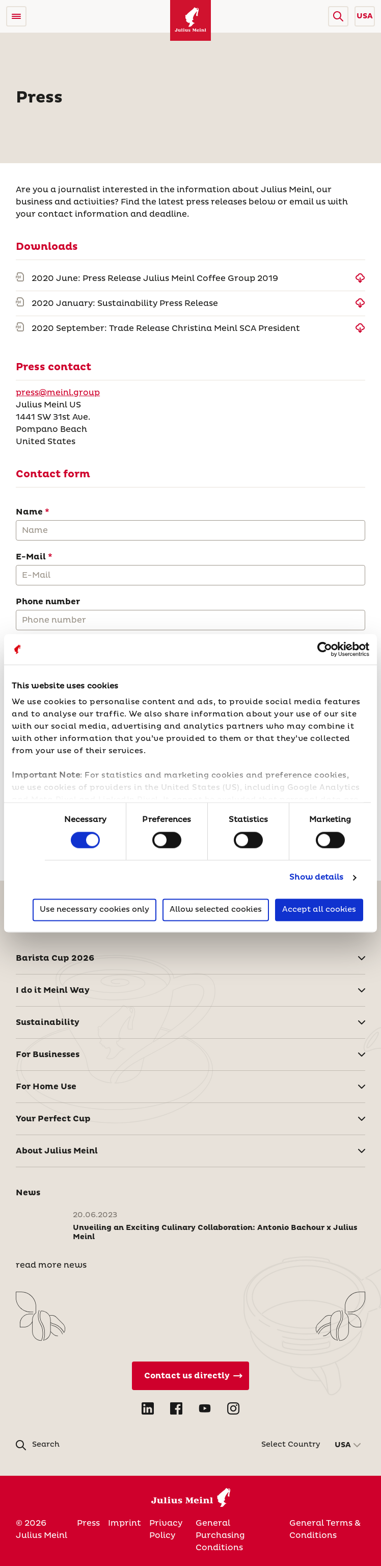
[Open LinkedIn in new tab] (148, 1408)
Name (29, 512)
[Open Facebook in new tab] (176, 1408)
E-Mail (31, 557)
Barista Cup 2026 (55, 958)
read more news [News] (51, 1265)
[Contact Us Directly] (190, 1376)
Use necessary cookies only (94, 909)
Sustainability (47, 1022)
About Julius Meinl (57, 1151)
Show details (316, 878)
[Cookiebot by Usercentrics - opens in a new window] (324, 649)
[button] (338, 16)
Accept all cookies (319, 909)
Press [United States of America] (88, 1523)
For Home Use (46, 1087)
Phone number (48, 602)
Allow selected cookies (216, 909)
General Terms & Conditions (325, 1529)
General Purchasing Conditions (220, 1535)
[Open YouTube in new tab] (205, 1408)
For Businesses (47, 1054)
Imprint (124, 1523)
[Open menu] (16, 16)
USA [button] (365, 16)
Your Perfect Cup (53, 1119)
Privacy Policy (165, 1529)
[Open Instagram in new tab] (233, 1408)
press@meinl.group (58, 393)
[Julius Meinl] (190, 20)
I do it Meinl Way (53, 990)
